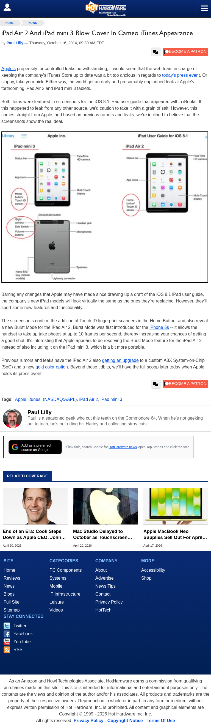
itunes (34, 399)
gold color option (52, 367)
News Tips (105, 586)
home (9, 22)
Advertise (104, 578)
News (33, 22)
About (101, 570)
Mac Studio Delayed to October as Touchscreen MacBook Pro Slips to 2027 (103, 535)
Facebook (23, 633)
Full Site (12, 602)
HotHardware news (123, 447)
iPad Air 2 (88, 399)
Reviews (12, 578)
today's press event (181, 75)
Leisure (56, 602)
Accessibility (153, 570)
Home (9, 570)
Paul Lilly (39, 412)
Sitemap (12, 610)
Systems (57, 578)
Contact (102, 594)
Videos (56, 610)
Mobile (55, 586)
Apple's (8, 68)
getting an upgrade (120, 360)
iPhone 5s (159, 327)
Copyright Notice (125, 720)
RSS (18, 649)
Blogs (9, 594)
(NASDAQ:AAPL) (60, 399)
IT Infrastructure (64, 594)
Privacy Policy (109, 602)
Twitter (19, 625)
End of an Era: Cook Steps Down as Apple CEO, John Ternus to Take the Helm (32, 535)
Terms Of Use (161, 720)
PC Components (65, 570)
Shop (146, 578)
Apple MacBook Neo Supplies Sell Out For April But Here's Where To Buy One (172, 535)
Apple (20, 399)
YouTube (22, 641)
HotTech (103, 610)
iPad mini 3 (111, 399)
